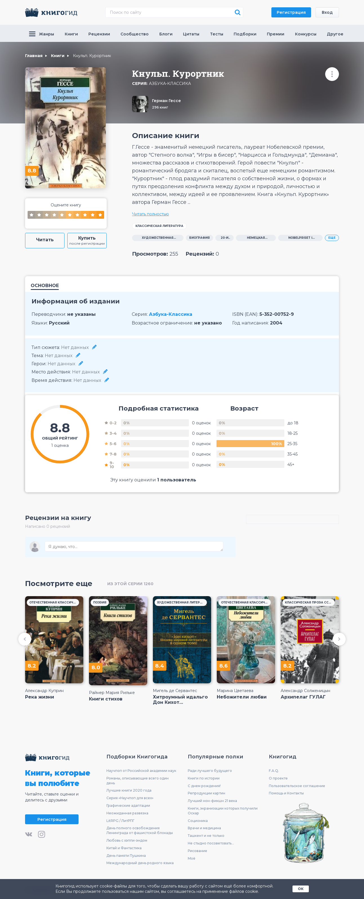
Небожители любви (242, 697)
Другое (335, 34)
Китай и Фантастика (124, 848)
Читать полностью (150, 214)
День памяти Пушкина (126, 855)
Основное (45, 285)
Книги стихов (105, 699)
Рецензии (99, 34)
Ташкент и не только (206, 835)
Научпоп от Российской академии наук (141, 771)
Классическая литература (159, 226)
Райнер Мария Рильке (112, 692)
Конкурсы (305, 34)
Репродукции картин (206, 793)
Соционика (198, 821)
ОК (300, 889)
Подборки (245, 34)
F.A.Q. (274, 771)
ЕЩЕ (332, 238)
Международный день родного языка (140, 863)
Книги (71, 34)
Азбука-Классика (170, 83)
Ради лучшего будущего (210, 771)
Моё (191, 858)
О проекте (278, 778)
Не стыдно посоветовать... (211, 843)
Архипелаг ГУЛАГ (303, 697)
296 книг (160, 107)
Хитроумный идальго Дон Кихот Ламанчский (180, 699)
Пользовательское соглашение (297, 786)
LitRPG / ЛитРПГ (120, 821)
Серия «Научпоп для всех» (129, 798)
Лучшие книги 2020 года (128, 790)
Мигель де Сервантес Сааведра (175, 690)
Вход (327, 12)
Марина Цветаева (235, 690)
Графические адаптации (128, 805)
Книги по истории (204, 778)
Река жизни (39, 697)
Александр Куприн (44, 690)
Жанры (41, 34)
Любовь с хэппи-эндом (126, 840)
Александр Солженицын (305, 690)
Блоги (166, 34)
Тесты (216, 34)
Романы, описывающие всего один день (137, 780)
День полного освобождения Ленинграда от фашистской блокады (139, 830)
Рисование (197, 851)
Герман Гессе (166, 100)
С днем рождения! (204, 786)
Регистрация (291, 12)
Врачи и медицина (204, 828)
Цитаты (191, 34)
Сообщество (134, 34)
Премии (275, 34)
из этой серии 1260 (130, 583)
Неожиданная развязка (127, 813)
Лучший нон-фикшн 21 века (212, 801)
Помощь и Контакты (286, 793)
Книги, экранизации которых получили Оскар (223, 810)
